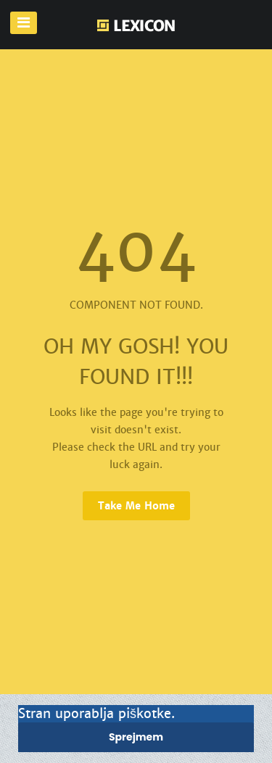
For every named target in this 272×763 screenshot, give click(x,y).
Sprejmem (136, 737)
